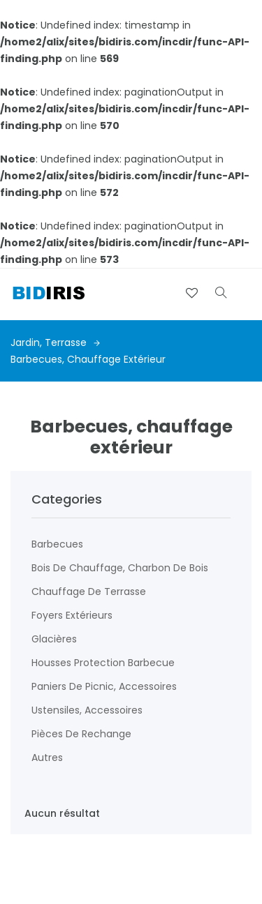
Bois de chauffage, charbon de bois (119, 568)
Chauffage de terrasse (88, 591)
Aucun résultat (62, 813)
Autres (47, 757)
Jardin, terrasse (55, 342)
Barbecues (57, 544)
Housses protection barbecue (103, 663)
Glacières (54, 639)
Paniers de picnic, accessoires (104, 686)
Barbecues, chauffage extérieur (88, 359)
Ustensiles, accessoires (87, 710)
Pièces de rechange (81, 734)
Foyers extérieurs (71, 615)
